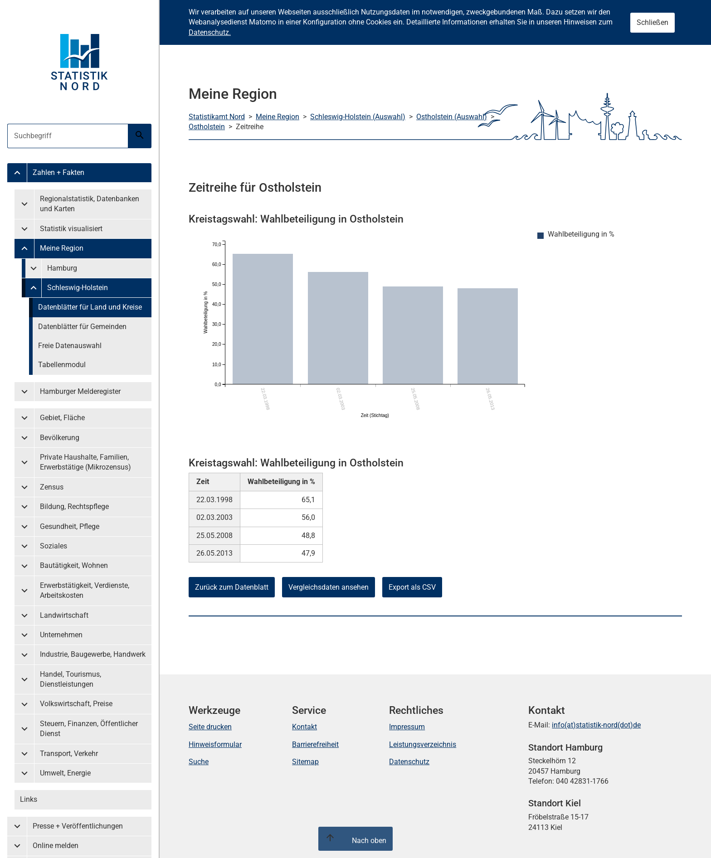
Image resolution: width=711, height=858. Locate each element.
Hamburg (62, 268)
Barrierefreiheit (315, 744)
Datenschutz (409, 761)
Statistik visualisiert (71, 228)
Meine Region (61, 248)
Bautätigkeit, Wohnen (74, 565)
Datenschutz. (210, 32)
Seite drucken (210, 726)
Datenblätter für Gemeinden (82, 326)
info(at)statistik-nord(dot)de (596, 725)
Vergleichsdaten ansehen (328, 587)
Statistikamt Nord (217, 116)
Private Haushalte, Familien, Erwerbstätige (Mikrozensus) (85, 462)
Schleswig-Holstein (77, 287)
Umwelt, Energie (65, 773)
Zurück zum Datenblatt (231, 587)
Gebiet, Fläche (62, 417)
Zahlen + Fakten (58, 172)
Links (28, 799)
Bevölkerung (59, 437)
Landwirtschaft (64, 615)
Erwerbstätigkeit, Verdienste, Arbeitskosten (84, 590)
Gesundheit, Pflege (69, 526)
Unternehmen (61, 634)
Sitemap (305, 761)
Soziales (53, 546)
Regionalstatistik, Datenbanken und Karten (89, 203)
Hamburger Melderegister (80, 391)
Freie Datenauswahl (70, 345)
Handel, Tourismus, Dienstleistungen (70, 679)
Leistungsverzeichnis (422, 744)
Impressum (407, 726)
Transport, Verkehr (69, 753)
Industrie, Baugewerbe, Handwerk (93, 654)
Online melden (55, 845)
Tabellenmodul (62, 364)
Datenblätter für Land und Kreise (90, 307)
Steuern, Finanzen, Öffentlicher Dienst (89, 728)
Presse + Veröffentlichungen (78, 826)
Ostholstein (207, 126)
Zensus (51, 487)
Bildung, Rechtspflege (74, 506)
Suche (199, 761)
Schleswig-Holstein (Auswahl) (357, 116)
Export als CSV (412, 587)
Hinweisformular (215, 744)
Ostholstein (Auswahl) (451, 116)
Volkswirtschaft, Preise (76, 703)
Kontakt (304, 726)
